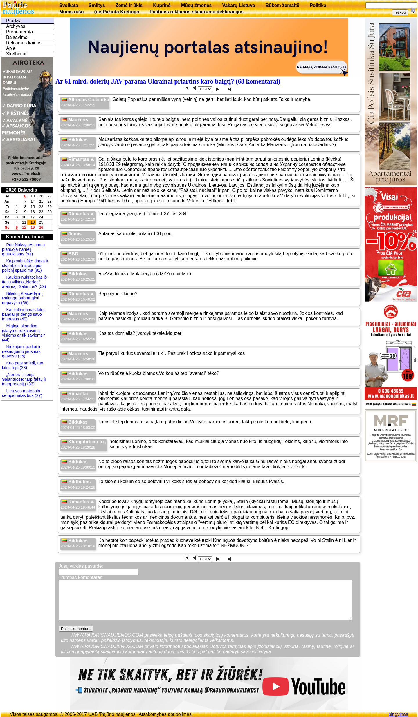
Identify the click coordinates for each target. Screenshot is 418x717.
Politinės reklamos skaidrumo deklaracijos (196, 11)
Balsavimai (17, 37)
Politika (318, 5)
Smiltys (97, 5)
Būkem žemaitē (282, 5)
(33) (23, 367)
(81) (37, 270)
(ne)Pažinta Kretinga (116, 11)
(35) (21, 356)
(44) (6, 339)
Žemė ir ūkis (129, 5)
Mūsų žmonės (196, 5)
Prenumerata (19, 31)
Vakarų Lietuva (238, 5)
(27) (38, 395)
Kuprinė (161, 5)
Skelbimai (16, 53)
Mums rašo (71, 11)
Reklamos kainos (24, 42)
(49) (23, 319)
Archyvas (15, 26)
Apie (10, 48)
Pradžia (14, 20)
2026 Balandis (21, 190)
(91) (28, 254)
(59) (41, 286)
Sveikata (68, 5)
